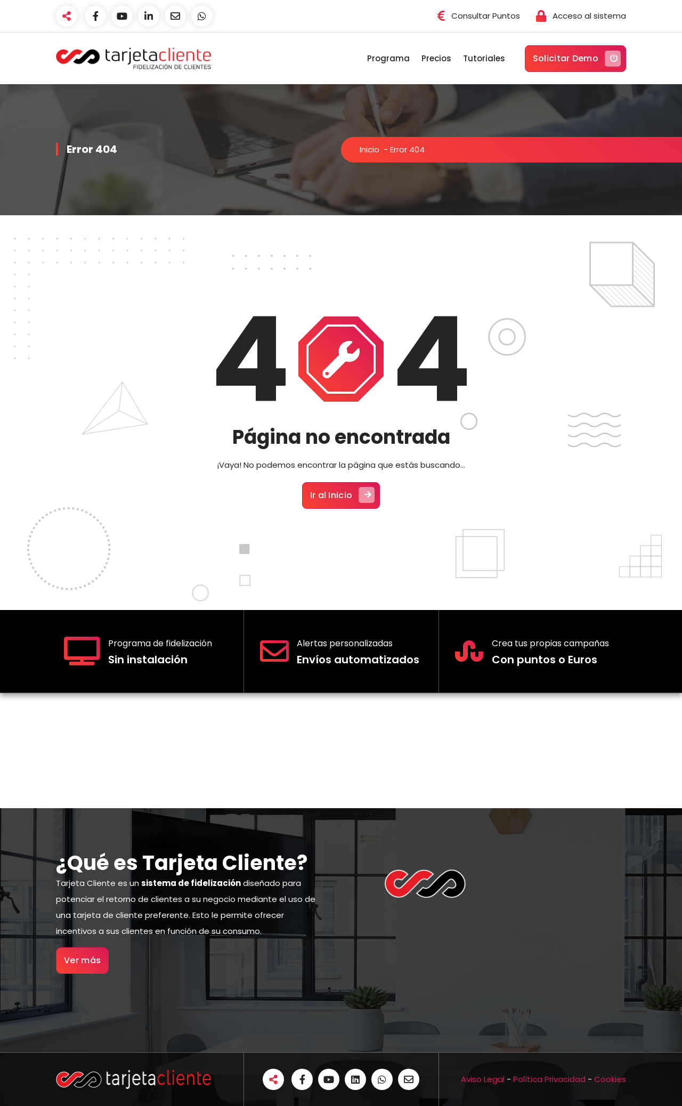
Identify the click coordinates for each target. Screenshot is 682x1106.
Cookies (610, 1079)
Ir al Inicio (342, 495)
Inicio (369, 149)
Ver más (82, 960)
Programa (388, 58)
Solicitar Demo (577, 59)
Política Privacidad (549, 1079)
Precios (436, 58)
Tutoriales (484, 58)
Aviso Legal (483, 1079)
